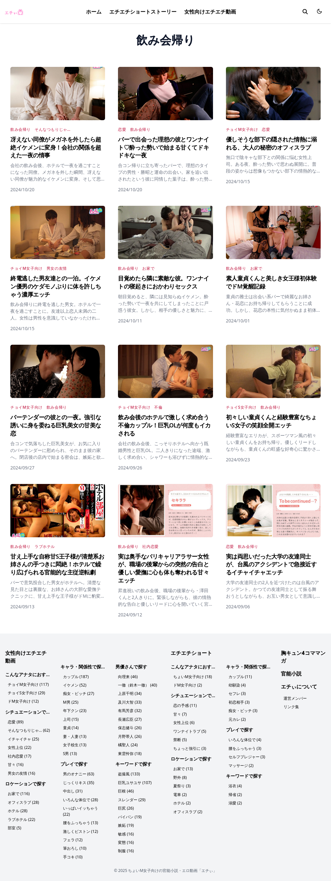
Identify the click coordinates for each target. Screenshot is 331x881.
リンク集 (291, 706)
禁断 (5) (180, 739)
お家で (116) (18, 792)
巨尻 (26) (125, 806)
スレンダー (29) (131, 798)
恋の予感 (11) (185, 705)
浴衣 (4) (235, 784)
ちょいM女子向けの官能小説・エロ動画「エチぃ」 (172, 867)
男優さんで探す (131, 667)
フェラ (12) (72, 837)
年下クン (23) (74, 710)
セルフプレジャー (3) (247, 756)
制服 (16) (125, 848)
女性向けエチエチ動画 (210, 11)
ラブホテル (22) (21, 817)
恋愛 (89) (15, 721)
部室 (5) (14, 826)
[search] (305, 11)
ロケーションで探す (25, 782)
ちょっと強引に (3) (189, 747)
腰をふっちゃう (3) (245, 747)
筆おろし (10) (74, 845)
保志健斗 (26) (129, 727)
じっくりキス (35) (78, 781)
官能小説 (291, 673)
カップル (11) (240, 676)
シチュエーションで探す (30, 711)
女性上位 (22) (19, 747)
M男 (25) (70, 702)
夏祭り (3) (181, 784)
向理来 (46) (127, 676)
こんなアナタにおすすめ (30, 674)
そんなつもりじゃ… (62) (29, 730)
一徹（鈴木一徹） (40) (137, 685)
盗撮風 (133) (129, 772)
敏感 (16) (125, 831)
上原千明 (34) (129, 693)
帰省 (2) (235, 793)
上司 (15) (71, 718)
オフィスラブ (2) (187, 810)
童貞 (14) (71, 727)
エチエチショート (191, 652)
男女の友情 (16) (21, 772)
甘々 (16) (15, 763)
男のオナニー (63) (78, 772)
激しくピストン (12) (80, 829)
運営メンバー (295, 698)
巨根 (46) (125, 789)
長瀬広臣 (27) (129, 718)
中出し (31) (72, 789)
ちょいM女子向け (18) (192, 676)
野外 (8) (180, 776)
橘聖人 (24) (127, 744)
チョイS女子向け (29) (26, 693)
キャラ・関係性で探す (83, 667)
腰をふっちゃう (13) (80, 820)
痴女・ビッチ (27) (78, 693)
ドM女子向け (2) (187, 685)
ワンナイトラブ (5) (189, 730)
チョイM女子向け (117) (28, 684)
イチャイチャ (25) (23, 738)
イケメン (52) (74, 685)
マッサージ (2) (241, 764)
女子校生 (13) (74, 744)
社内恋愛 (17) (19, 755)
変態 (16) (125, 840)
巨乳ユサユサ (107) (134, 781)
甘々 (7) (180, 714)
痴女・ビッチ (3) (243, 710)
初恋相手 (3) (239, 702)
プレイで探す (74, 763)
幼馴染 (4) (237, 685)
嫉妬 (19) (125, 823)
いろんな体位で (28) (80, 798)
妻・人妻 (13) (74, 735)
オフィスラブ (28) (23, 800)
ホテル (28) (17, 809)
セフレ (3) (237, 693)
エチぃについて (299, 686)
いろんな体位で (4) (245, 739)
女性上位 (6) (183, 722)
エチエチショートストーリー (142, 11)
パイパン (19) (129, 814)
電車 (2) (180, 793)
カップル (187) (76, 676)
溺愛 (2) (235, 801)
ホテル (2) (181, 801)
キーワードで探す (133, 763)
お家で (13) (183, 768)
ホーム (93, 11)
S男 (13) (70, 752)
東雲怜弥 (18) (129, 752)
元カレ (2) (237, 718)
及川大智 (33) (129, 702)
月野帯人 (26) (129, 735)
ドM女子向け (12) (23, 701)
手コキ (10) (72, 854)
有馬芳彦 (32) (129, 710)
